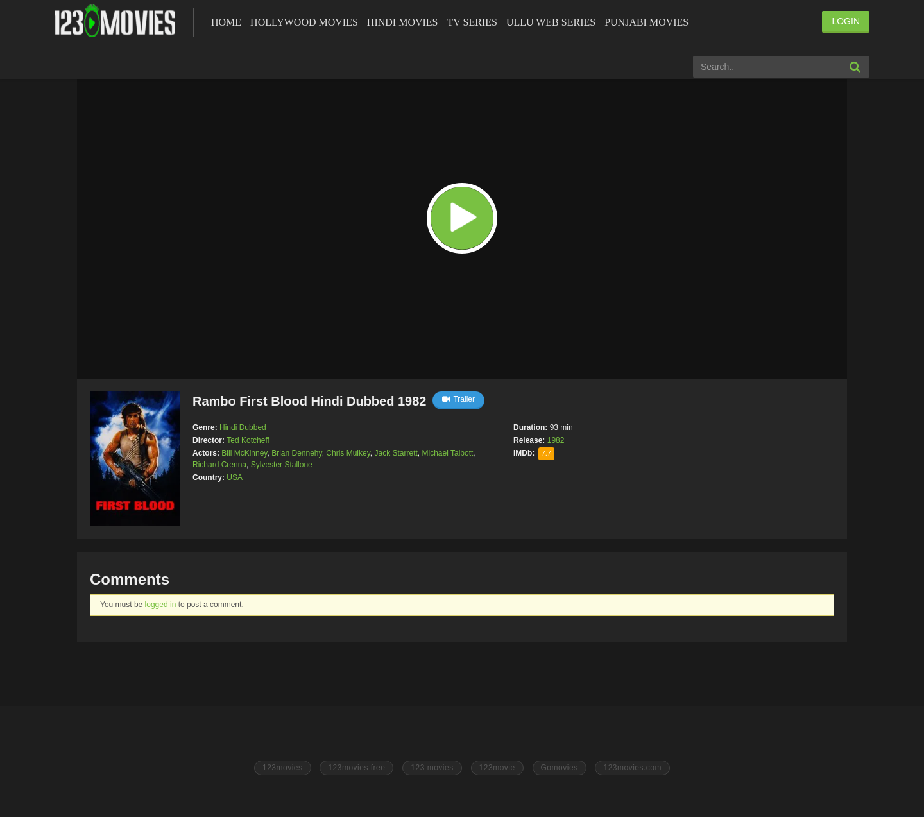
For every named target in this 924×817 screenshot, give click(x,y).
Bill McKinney (244, 453)
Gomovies (559, 767)
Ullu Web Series (550, 22)
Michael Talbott (448, 453)
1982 (556, 440)
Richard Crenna (219, 464)
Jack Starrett (395, 453)
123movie (497, 767)
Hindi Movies (402, 22)
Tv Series (472, 22)
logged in (160, 604)
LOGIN (846, 21)
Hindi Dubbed (242, 427)
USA (235, 477)
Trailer (458, 399)
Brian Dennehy (296, 453)
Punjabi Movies (646, 22)
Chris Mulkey (348, 453)
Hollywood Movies (304, 22)
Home (226, 22)
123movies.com (632, 767)
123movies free (356, 767)
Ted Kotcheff (248, 440)
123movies (282, 767)
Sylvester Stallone (281, 464)
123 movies (432, 767)
